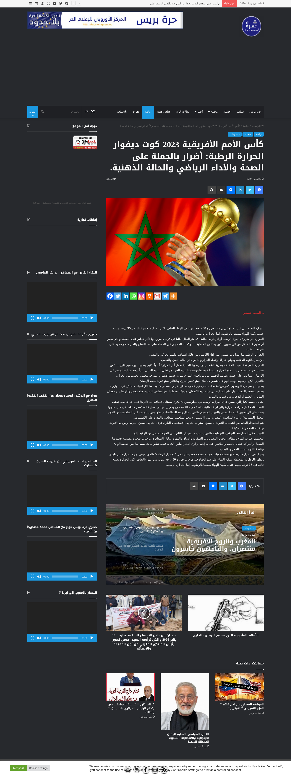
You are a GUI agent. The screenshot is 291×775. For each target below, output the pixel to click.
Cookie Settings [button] (38, 768)
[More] (173, 296)
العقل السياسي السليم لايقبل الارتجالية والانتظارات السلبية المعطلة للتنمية (188, 738)
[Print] (149, 296)
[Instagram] (141, 296)
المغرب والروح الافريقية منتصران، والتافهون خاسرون (213, 545)
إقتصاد (227, 111)
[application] (62, 302)
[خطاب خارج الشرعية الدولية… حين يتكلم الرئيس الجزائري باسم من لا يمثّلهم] (130, 687)
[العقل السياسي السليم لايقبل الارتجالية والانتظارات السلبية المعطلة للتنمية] (185, 701)
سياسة (240, 111)
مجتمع (214, 111)
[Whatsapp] (133, 296)
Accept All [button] (18, 768)
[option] (185, 544)
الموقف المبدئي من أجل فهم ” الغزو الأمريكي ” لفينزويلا (242, 706)
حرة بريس (255, 111)
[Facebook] (110, 296)
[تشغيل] (92, 318)
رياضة (148, 111)
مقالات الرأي (183, 111)
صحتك (248, 134)
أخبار (200, 111)
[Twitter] (117, 296)
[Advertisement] (145, 75)
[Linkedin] (125, 296)
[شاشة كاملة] (33, 318)
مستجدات (235, 134)
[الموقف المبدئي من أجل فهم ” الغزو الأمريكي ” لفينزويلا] (239, 687)
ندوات (135, 111)
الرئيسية (257, 125)
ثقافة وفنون (163, 111)
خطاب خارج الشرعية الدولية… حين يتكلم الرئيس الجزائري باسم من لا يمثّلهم (131, 708)
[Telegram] (165, 296)
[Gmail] (157, 296)
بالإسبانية (122, 111)
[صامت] (39, 318)
